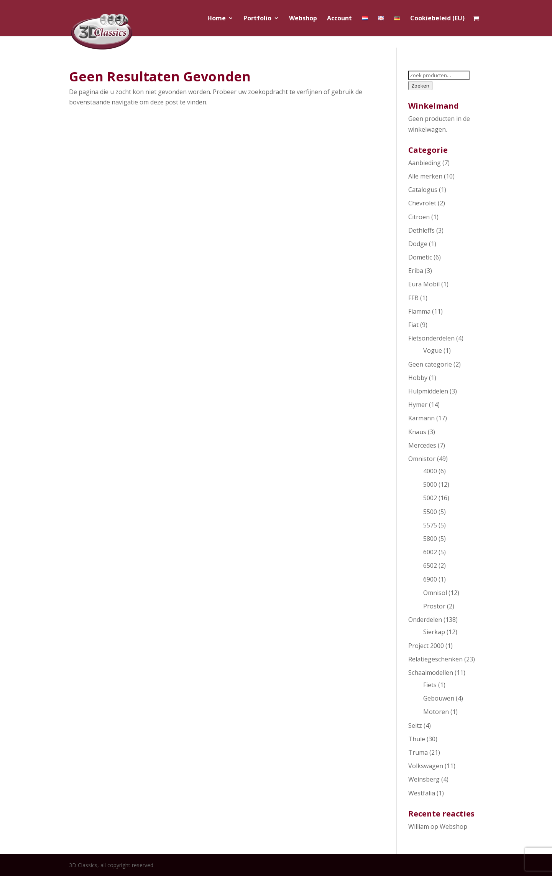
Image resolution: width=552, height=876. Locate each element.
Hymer (417, 404)
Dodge (417, 244)
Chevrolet (422, 203)
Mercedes (422, 445)
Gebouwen (438, 698)
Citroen (419, 217)
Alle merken (425, 176)
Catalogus (422, 189)
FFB (413, 298)
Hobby (417, 378)
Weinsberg (424, 779)
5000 (430, 484)
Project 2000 (426, 645)
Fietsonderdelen (431, 338)
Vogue (432, 350)
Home (216, 18)
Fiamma (419, 311)
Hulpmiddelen (428, 391)
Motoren (436, 711)
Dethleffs (421, 230)
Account (339, 18)
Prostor (434, 606)
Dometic (420, 257)
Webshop (303, 18)
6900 (430, 579)
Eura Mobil (424, 284)
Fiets (430, 685)
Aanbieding (424, 163)
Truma (418, 752)
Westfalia (421, 793)
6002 (430, 552)
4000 (430, 471)
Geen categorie (430, 364)
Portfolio (257, 18)
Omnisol (435, 592)
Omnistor (421, 459)
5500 (430, 511)
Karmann (421, 418)
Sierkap (434, 632)
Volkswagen (425, 766)
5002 (430, 498)
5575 (430, 525)
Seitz (415, 725)
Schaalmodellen (430, 672)
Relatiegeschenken (435, 659)
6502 (430, 565)
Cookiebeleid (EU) (437, 18)
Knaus (417, 432)
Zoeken (420, 85)
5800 (430, 538)
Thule (416, 739)
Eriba (415, 270)
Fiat (413, 325)
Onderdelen (425, 619)
